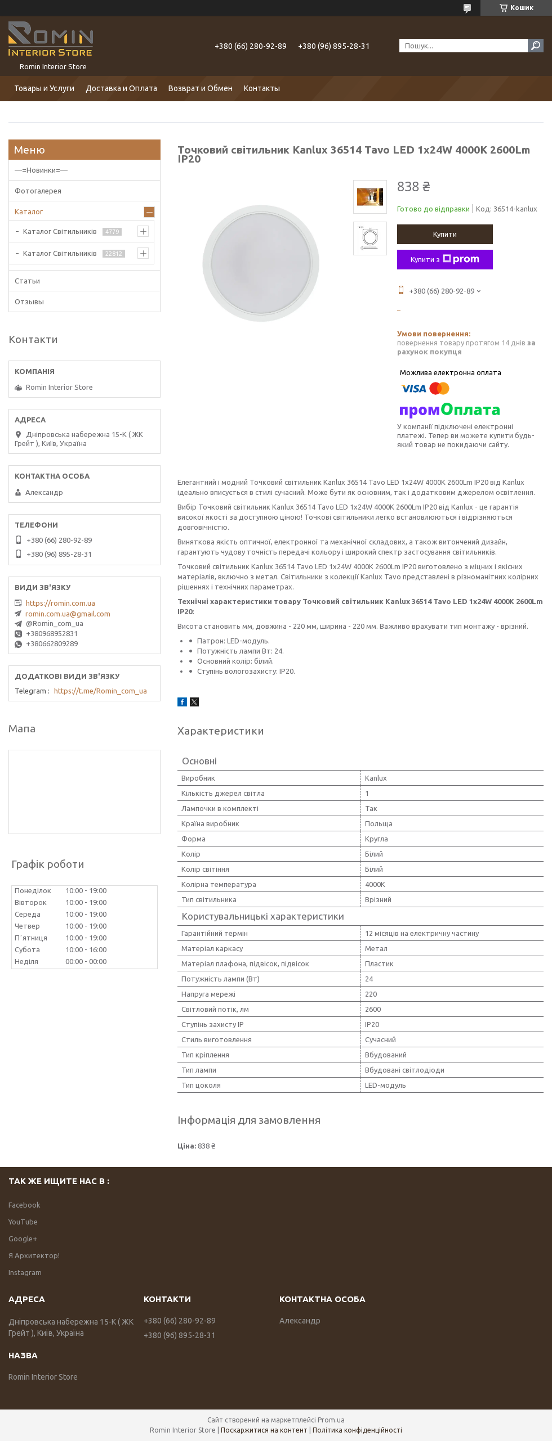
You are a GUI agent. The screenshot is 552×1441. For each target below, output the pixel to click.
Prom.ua (331, 1420)
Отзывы (29, 301)
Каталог (29, 211)
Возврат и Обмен (200, 88)
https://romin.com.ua (60, 603)
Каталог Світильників (60, 231)
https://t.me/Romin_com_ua (100, 691)
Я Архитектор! (34, 1255)
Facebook (24, 1205)
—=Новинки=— (41, 170)
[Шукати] (536, 45)
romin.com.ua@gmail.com (67, 614)
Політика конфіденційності (357, 1430)
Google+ (22, 1238)
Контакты (262, 88)
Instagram (25, 1272)
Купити (445, 234)
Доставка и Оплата (121, 88)
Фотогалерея (38, 191)
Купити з (445, 259)
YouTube (23, 1222)
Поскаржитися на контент (264, 1430)
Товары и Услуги (44, 88)
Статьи (27, 281)
